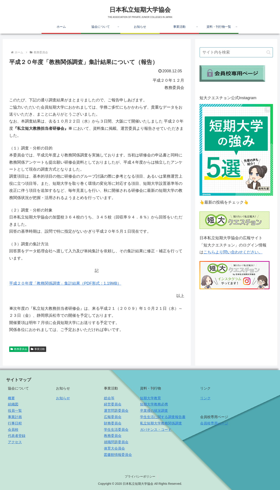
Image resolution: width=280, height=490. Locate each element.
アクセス (15, 442)
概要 (11, 398)
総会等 (109, 398)
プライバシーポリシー (140, 476)
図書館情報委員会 (118, 455)
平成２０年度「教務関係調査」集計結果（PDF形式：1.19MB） (65, 283)
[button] (268, 52)
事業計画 (15, 417)
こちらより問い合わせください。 (232, 252)
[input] (236, 52)
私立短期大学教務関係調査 (161, 423)
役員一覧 (15, 410)
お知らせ (63, 398)
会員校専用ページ (214, 423)
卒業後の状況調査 (154, 410)
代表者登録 (16, 436)
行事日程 (15, 423)
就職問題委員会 (116, 442)
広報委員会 (112, 417)
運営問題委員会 (116, 410)
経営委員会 (112, 404)
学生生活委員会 (116, 429)
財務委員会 (112, 423)
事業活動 (38, 349)
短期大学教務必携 (154, 404)
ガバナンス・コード (156, 429)
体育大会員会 (114, 448)
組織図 (13, 404)
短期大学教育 (150, 398)
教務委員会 (18, 349)
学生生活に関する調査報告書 (163, 417)
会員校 (13, 429)
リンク (205, 398)
